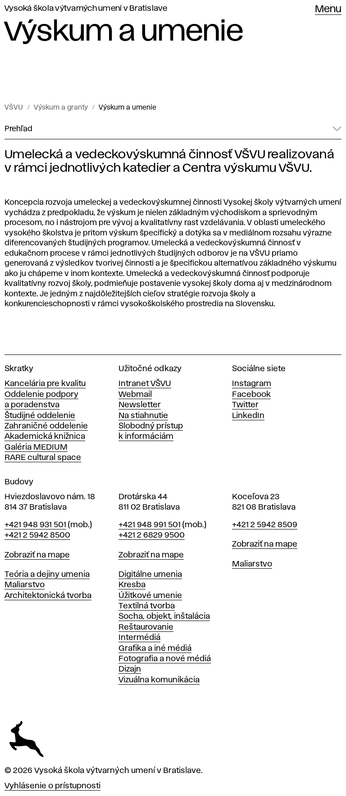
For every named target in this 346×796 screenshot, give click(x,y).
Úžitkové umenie (150, 595)
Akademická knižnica (45, 436)
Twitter (245, 405)
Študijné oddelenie (40, 415)
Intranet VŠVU (144, 383)
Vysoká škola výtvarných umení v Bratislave (86, 8)
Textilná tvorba (146, 606)
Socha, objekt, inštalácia (164, 616)
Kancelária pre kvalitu (45, 383)
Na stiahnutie (143, 415)
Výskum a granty (61, 108)
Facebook (251, 394)
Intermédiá (139, 637)
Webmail (135, 394)
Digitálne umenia (150, 574)
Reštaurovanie (145, 627)
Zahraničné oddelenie (46, 426)
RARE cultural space (43, 457)
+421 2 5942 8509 (264, 525)
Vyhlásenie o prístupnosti (52, 786)
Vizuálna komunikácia (159, 680)
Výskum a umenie (127, 108)
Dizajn (129, 669)
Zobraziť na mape (37, 555)
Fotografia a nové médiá (164, 659)
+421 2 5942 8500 (37, 535)
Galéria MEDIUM (36, 447)
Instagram (251, 383)
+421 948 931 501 (35, 525)
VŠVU (14, 108)
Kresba (132, 585)
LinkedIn (248, 415)
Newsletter (139, 405)
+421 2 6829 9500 (151, 535)
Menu (328, 9)
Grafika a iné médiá (154, 648)
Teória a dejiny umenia (47, 574)
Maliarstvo (25, 585)
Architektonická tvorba (48, 595)
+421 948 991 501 (149, 525)
